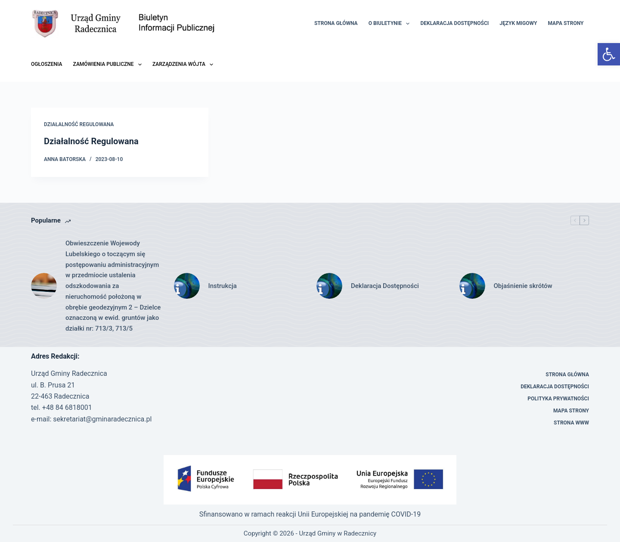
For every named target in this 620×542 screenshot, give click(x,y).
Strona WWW (571, 423)
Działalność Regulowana (79, 124)
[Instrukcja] (187, 286)
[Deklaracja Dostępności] (329, 286)
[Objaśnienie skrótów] (472, 286)
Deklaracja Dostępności (454, 23)
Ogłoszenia (46, 64)
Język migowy (518, 23)
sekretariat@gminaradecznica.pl (102, 419)
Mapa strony (565, 23)
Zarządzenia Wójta (184, 64)
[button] (609, 54)
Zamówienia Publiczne (109, 64)
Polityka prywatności (558, 399)
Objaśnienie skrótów (523, 286)
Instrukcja (222, 286)
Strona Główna (336, 23)
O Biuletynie (391, 24)
